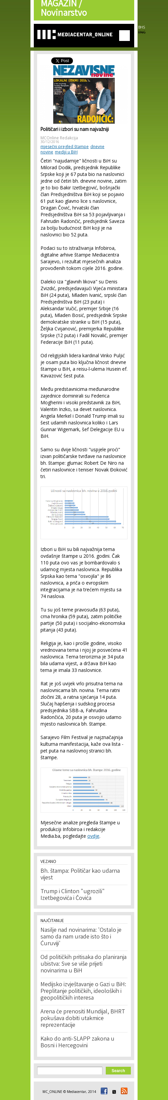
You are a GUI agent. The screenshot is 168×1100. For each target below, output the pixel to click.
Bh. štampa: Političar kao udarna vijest (80, 874)
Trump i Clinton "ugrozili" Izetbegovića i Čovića (72, 895)
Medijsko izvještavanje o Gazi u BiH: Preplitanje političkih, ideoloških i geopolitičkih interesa (83, 991)
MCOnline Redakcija (59, 138)
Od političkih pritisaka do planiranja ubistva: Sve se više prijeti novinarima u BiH (83, 964)
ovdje (93, 836)
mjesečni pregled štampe (64, 146)
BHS (141, 27)
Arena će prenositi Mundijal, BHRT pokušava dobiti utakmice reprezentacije (82, 1019)
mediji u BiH (66, 152)
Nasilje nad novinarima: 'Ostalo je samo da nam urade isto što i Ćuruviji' (80, 937)
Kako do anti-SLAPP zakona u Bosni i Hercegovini (77, 1042)
